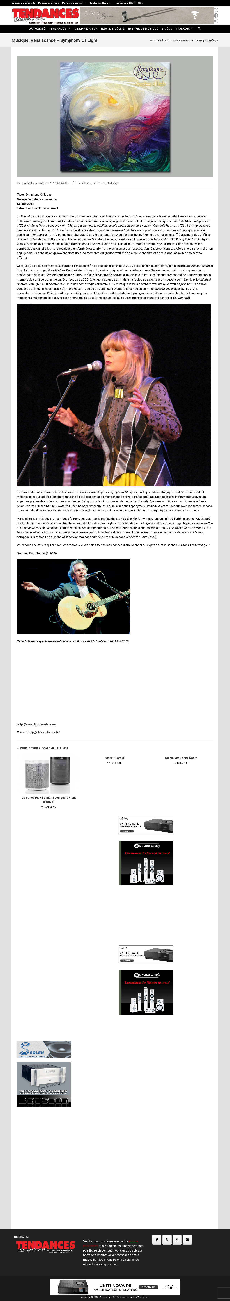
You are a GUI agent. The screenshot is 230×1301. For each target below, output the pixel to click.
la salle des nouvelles (34, 183)
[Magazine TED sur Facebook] (156, 1240)
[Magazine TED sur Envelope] (187, 1240)
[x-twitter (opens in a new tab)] (216, 10)
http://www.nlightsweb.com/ (36, 724)
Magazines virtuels (48, 3)
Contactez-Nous (100, 3)
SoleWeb (117, 1297)
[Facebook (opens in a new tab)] (216, 15)
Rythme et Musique (108, 183)
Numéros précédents (23, 3)
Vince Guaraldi (115, 758)
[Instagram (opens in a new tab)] (216, 21)
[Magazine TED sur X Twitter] (167, 1240)
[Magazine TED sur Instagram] (177, 1240)
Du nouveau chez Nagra (181, 758)
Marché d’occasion (74, 3)
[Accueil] (151, 40)
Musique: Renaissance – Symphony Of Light (195, 40)
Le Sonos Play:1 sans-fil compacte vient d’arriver (49, 799)
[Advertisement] (64, 872)
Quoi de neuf (85, 183)
